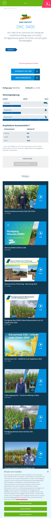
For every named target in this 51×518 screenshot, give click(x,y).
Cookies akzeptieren (25, 514)
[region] (25, 493)
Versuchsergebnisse (23, 78)
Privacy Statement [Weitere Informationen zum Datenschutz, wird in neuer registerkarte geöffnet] (22, 499)
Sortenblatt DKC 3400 (23, 71)
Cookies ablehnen (25, 509)
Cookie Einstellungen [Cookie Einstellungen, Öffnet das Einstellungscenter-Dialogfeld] (25, 503)
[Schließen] (48, 472)
